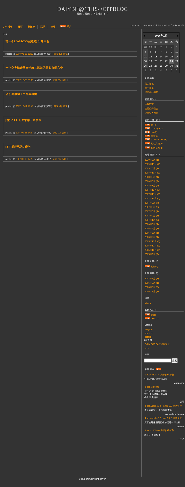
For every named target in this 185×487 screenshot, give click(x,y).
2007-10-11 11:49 (24, 106)
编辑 (65, 54)
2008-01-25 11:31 (24, 54)
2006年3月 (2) (152, 287)
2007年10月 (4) (152, 198)
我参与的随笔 (151, 92)
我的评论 (149, 88)
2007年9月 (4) (152, 203)
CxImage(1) (156, 128)
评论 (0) (58, 54)
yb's (147, 348)
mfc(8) (154, 132)
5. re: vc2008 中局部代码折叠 (159, 430)
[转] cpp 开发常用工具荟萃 (24, 120)
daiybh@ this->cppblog (92, 9)
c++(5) (154, 125)
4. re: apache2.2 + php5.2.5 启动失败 (163, 418)
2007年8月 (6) (152, 207)
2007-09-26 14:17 (24, 132)
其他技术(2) (156, 148)
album (148, 303)
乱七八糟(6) (156, 143)
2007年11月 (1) (152, 194)
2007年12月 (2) (152, 190)
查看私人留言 (151, 113)
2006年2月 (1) (152, 237)
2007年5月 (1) (152, 211)
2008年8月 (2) (152, 181)
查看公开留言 (151, 108)
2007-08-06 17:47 (24, 159)
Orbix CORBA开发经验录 (157, 344)
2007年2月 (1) (152, 215)
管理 (52, 26)
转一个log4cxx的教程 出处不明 (27, 41)
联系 (42, 26)
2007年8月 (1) (152, 278)
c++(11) (155, 318)
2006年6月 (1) (152, 228)
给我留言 (149, 104)
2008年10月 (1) (152, 172)
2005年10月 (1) (152, 250)
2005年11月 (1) (152, 245)
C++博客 (7, 26)
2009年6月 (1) (152, 168)
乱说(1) (154, 266)
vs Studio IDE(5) (159, 139)
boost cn (149, 333)
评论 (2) (58, 106)
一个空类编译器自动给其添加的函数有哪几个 (34, 67)
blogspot (149, 329)
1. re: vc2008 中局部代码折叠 (159, 374)
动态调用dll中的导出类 (21, 94)
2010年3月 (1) (152, 160)
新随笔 (31, 26)
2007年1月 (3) (152, 220)
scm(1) (154, 136)
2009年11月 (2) (152, 164)
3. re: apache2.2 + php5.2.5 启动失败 (163, 406)
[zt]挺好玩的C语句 (18, 146)
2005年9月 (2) (152, 254)
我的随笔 (149, 83)
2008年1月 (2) (152, 185)
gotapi (148, 337)
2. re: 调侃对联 (152, 387)
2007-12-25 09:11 (24, 80)
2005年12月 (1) (152, 241)
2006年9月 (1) (152, 224)
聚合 (69, 26)
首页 (20, 26)
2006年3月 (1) (152, 233)
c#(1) (153, 314)
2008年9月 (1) (152, 177)
